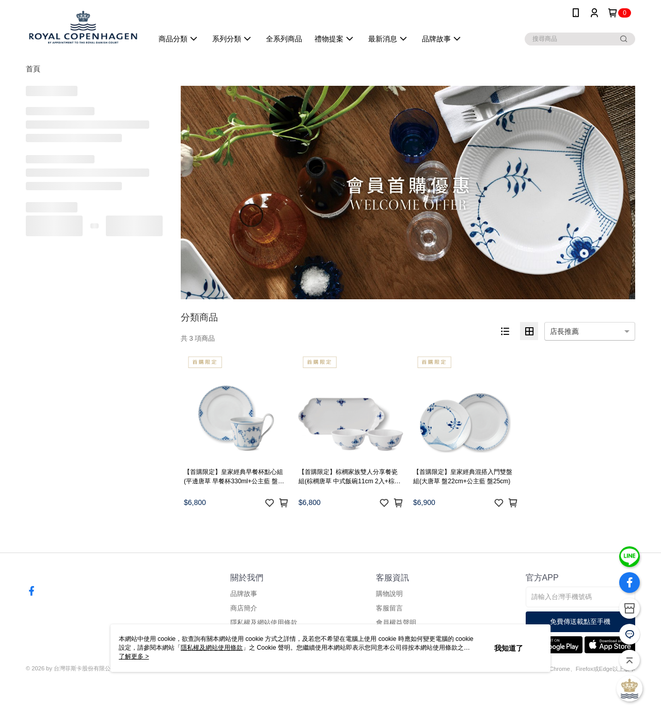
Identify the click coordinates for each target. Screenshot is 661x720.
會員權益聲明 (396, 622)
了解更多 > (134, 656)
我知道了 (508, 648)
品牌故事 (243, 594)
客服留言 (389, 608)
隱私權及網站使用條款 (263, 622)
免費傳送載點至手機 (580, 621)
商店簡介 (243, 608)
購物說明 (389, 594)
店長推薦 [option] (564, 331)
